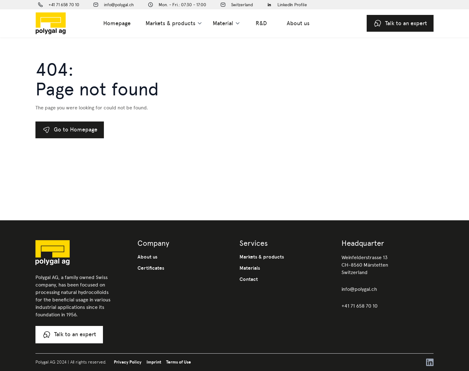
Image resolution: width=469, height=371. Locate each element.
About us (298, 23)
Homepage (117, 23)
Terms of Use (178, 362)
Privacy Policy (128, 362)
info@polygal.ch (359, 289)
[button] (174, 23)
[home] (60, 23)
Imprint (153, 362)
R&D (261, 23)
